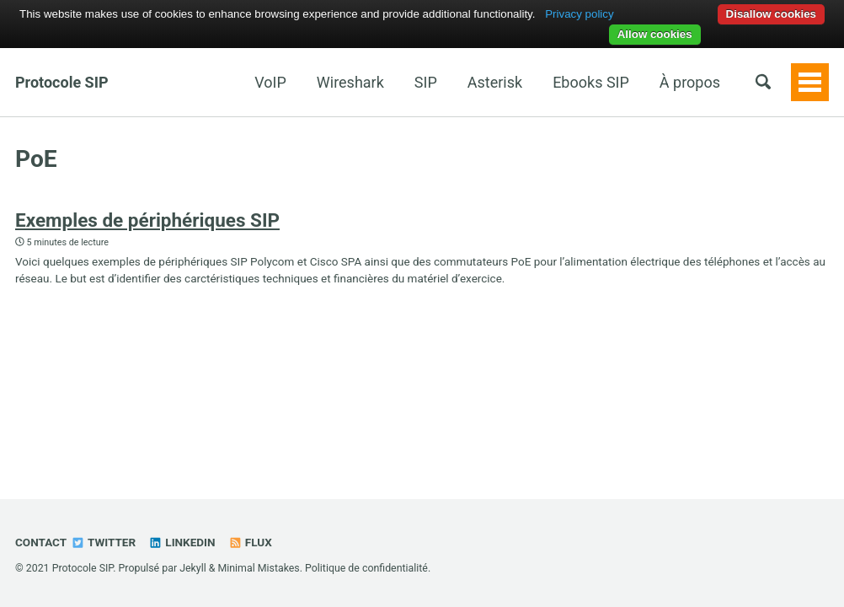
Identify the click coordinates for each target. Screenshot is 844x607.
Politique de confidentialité (366, 568)
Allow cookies (654, 34)
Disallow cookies (771, 14)
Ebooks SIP (591, 82)
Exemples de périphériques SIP (147, 220)
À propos (690, 82)
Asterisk (494, 82)
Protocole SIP (62, 82)
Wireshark (350, 82)
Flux (250, 542)
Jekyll (192, 568)
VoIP (270, 82)
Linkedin (181, 542)
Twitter (103, 542)
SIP (425, 82)
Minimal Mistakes (258, 568)
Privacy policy (579, 14)
